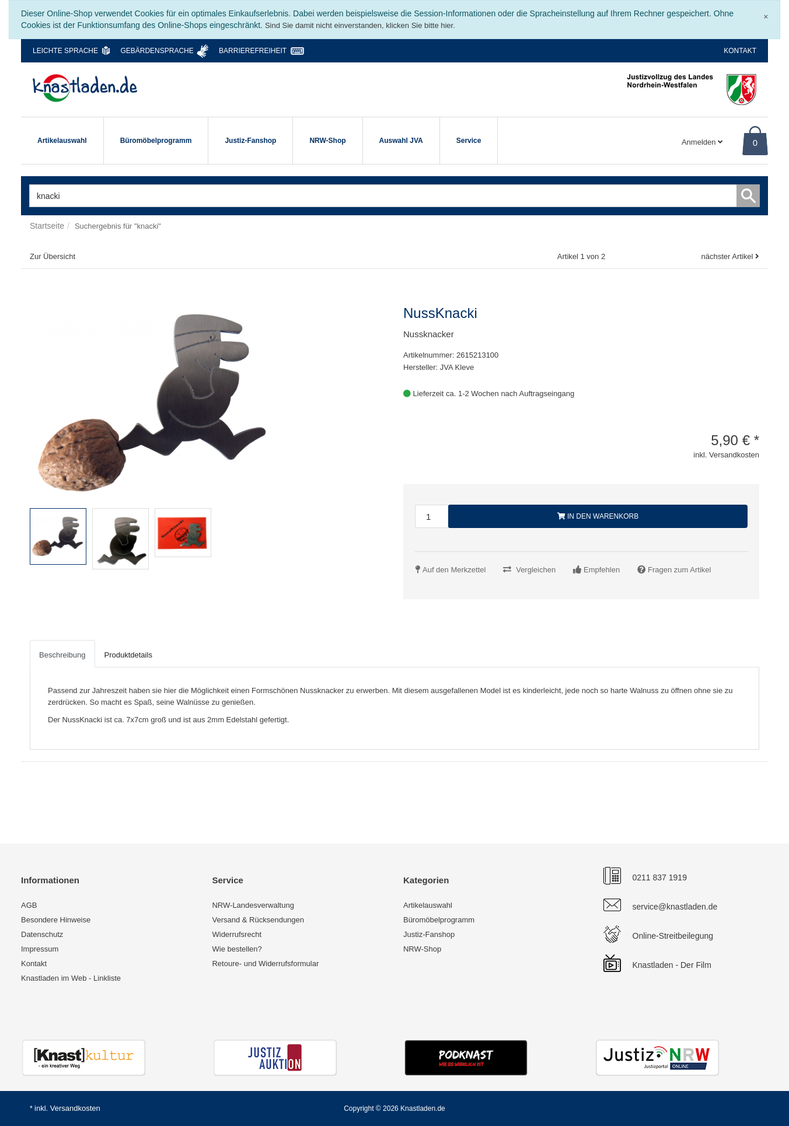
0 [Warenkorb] (755, 143)
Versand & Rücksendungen (258, 919)
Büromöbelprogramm (156, 141)
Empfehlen (602, 569)
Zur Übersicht (52, 256)
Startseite (47, 225)
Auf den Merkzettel (454, 569)
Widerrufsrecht (236, 934)
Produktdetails (128, 655)
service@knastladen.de (675, 906)
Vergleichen (536, 569)
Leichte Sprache (65, 51)
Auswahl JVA (401, 141)
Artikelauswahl (62, 141)
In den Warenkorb (598, 516)
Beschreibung (62, 655)
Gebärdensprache (156, 51)
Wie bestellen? (236, 949)
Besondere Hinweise (55, 919)
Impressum (39, 949)
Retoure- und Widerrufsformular (265, 963)
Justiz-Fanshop (250, 141)
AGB (29, 905)
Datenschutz (42, 934)
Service (468, 141)
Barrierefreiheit (253, 51)
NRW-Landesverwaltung (253, 905)
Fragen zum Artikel (679, 569)
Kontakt (740, 51)
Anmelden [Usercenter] (702, 142)
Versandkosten (75, 1108)
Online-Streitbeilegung (673, 935)
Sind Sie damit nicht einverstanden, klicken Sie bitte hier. (360, 25)
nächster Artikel (728, 256)
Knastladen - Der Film (672, 965)
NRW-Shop (327, 141)
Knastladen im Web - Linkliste (71, 978)
